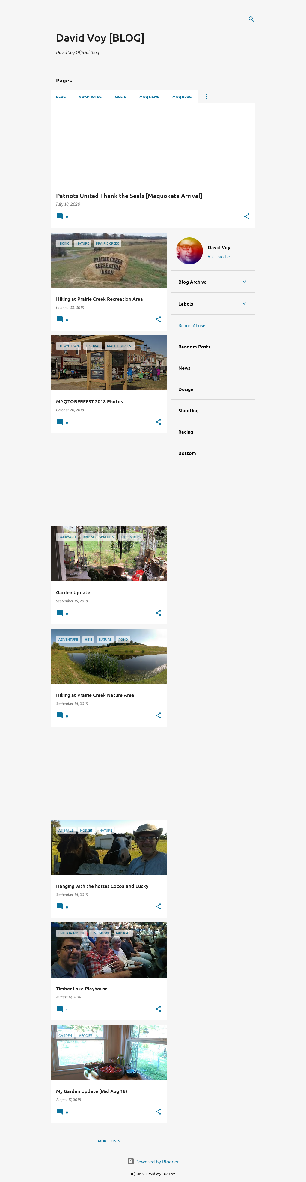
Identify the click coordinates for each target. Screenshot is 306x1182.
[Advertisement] (126, 21)
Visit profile (219, 256)
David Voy (219, 247)
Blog (61, 96)
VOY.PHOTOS (90, 96)
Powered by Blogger (153, 1161)
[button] (246, 217)
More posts (109, 1140)
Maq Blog (182, 96)
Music (120, 96)
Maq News (149, 96)
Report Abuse (191, 325)
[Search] (251, 19)
